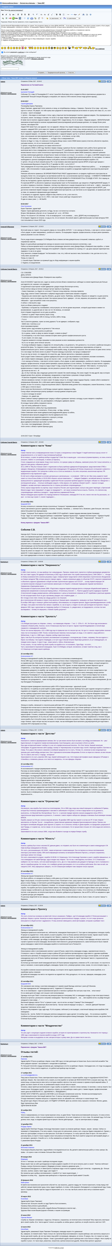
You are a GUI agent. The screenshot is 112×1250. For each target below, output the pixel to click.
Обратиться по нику (6, 92)
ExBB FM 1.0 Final (59, 1247)
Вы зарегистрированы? (16, 10)
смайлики (21, 52)
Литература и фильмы (27, 3)
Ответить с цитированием (8, 94)
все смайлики (100, 48)
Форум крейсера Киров (10, 3)
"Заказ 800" (41, 3)
